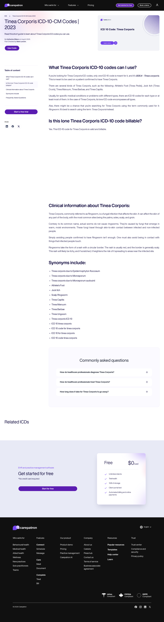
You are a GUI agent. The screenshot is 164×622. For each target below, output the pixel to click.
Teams (16, 570)
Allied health (18, 553)
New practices (19, 562)
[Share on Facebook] (13, 126)
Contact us (88, 557)
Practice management (70, 553)
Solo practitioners (20, 566)
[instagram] (140, 607)
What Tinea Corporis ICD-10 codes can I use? (20, 78)
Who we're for (52, 5)
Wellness (17, 557)
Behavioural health (21, 545)
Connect (40, 545)
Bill (37, 584)
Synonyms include (12, 94)
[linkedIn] (145, 607)
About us (88, 545)
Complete (41, 575)
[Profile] (157, 5)
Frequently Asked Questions (16, 98)
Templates (112, 550)
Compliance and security (138, 550)
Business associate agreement (92, 567)
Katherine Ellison (13, 39)
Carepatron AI (66, 557)
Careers (87, 549)
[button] (145, 527)
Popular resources (116, 545)
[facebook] (135, 607)
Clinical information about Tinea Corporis (20, 90)
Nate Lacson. (21, 42)
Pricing (91, 5)
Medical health (19, 549)
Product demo (66, 545)
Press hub (88, 553)
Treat (38, 579)
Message (40, 553)
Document (41, 568)
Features (73, 5)
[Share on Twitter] (18, 126)
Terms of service (91, 562)
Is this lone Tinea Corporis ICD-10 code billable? (19, 84)
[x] (149, 607)
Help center (113, 555)
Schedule (40, 549)
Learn (110, 560)
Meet (38, 564)
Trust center (136, 545)
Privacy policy (137, 556)
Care (38, 560)
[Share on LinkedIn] (7, 126)
